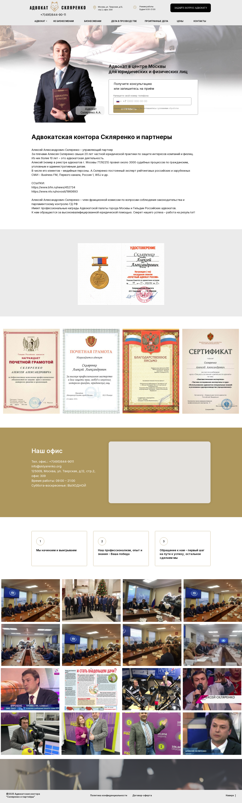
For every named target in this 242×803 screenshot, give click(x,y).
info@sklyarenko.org (46, 466)
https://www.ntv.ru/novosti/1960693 (54, 191)
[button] (190, 8)
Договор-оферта (142, 795)
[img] (58, 6)
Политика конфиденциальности (108, 795)
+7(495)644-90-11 (53, 15)
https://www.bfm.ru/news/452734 (53, 187)
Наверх (231, 795)
